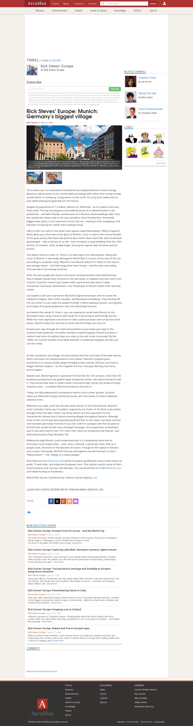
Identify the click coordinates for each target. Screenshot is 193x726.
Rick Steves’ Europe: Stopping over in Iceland (54, 609)
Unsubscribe (159, 722)
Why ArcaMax (140, 698)
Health (78, 10)
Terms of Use (146, 722)
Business (40, 10)
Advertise (121, 722)
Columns (104, 698)
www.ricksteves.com (52, 460)
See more (161, 163)
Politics (137, 10)
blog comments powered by (42, 671)
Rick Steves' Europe (37, 535)
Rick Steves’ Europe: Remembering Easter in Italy (57, 590)
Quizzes (103, 702)
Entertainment (59, 10)
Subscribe (115, 89)
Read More (77, 543)
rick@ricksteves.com (109, 468)
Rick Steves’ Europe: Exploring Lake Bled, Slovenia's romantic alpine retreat (72, 549)
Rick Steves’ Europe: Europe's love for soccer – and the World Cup (66, 530)
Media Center (140, 702)
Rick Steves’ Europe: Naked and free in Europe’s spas (58, 628)
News (102, 689)
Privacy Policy (133, 722)
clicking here (95, 104)
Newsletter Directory (144, 706)
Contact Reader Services (145, 689)
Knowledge (120, 10)
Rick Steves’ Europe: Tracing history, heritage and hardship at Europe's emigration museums (69, 570)
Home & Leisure (98, 10)
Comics (103, 693)
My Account (139, 693)
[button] (34, 145)
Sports (153, 10)
